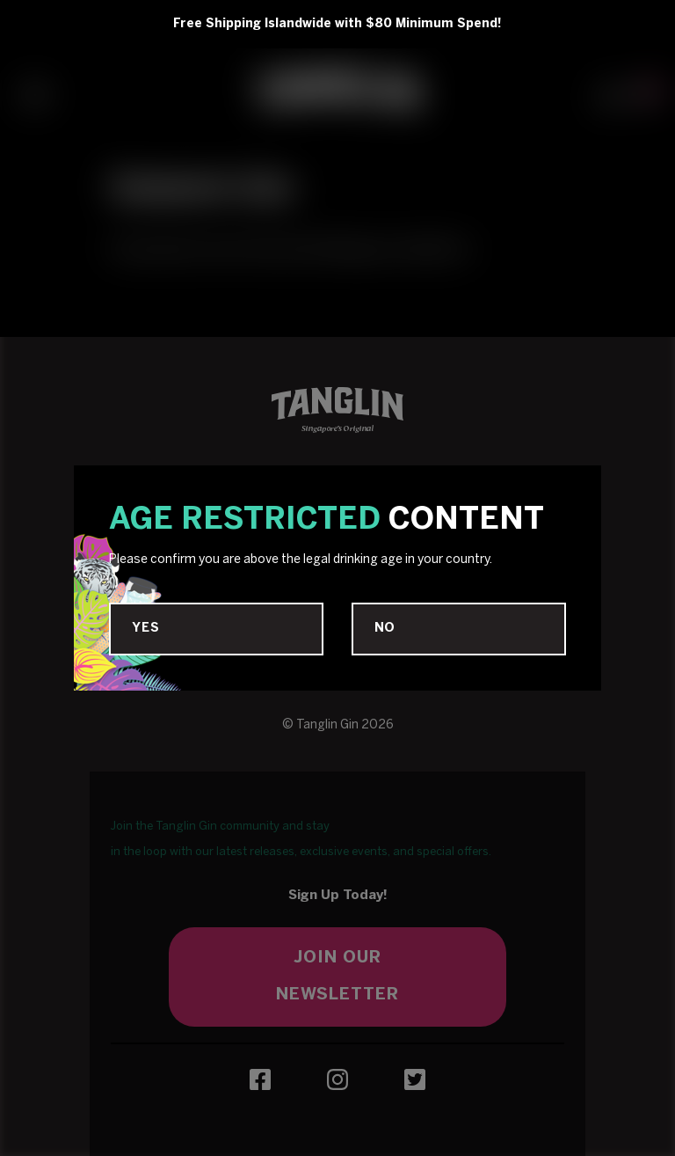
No (385, 628)
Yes (145, 628)
